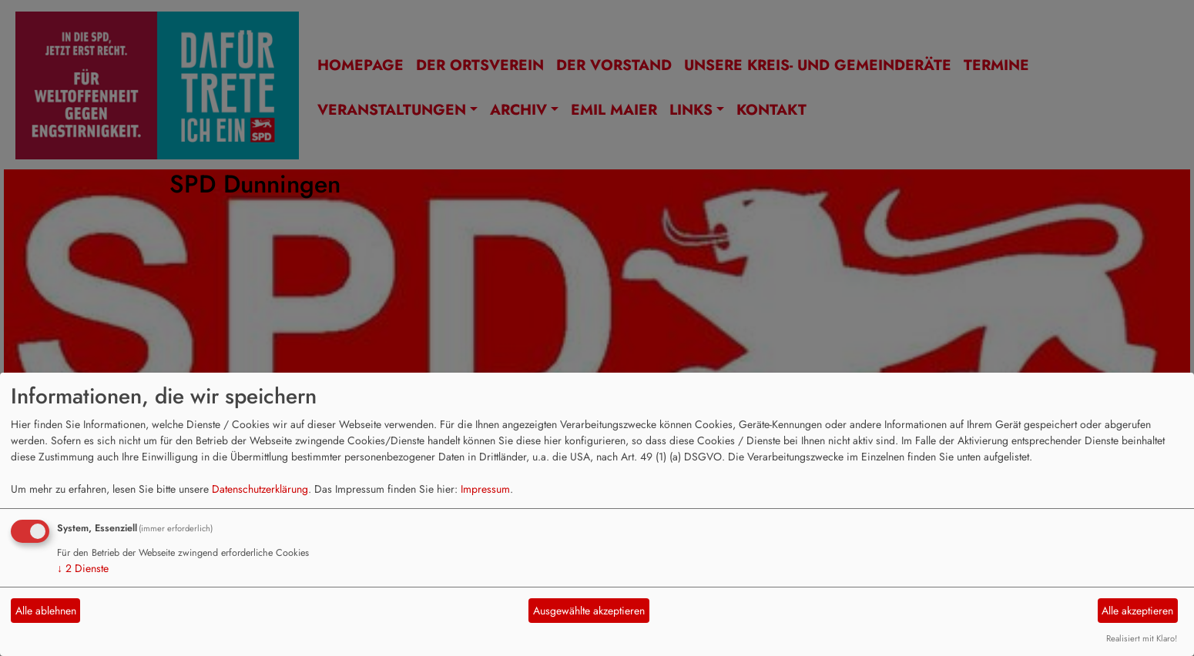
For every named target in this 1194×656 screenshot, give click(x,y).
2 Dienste (83, 568)
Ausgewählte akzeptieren (589, 610)
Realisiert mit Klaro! (1141, 638)
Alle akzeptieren (1137, 610)
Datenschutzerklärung (260, 489)
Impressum (485, 489)
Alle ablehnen (45, 610)
